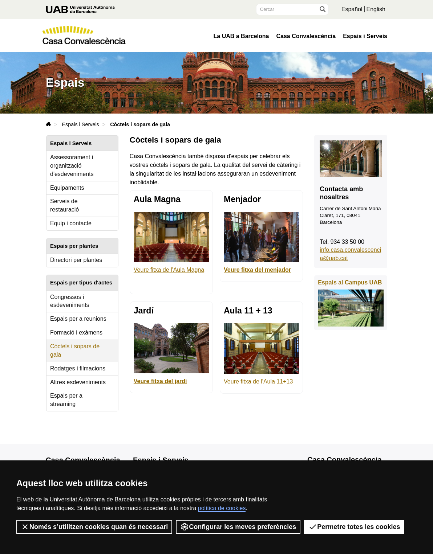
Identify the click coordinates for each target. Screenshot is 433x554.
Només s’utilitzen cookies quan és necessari (94, 526)
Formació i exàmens (76, 332)
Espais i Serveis (365, 36)
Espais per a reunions (78, 319)
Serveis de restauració (64, 205)
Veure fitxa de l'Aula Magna (169, 270)
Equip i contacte (71, 223)
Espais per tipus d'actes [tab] (81, 282)
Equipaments (67, 188)
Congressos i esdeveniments (69, 301)
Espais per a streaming (66, 400)
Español (352, 9)
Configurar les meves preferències (238, 526)
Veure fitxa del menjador (257, 270)
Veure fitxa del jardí (160, 381)
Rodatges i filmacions (77, 368)
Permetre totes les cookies (354, 526)
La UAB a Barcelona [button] (241, 36)
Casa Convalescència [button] (306, 36)
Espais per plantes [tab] (74, 246)
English (376, 9)
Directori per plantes (76, 260)
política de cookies (222, 508)
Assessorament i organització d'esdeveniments (72, 165)
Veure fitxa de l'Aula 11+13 (258, 381)
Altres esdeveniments (78, 382)
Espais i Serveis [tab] (71, 143)
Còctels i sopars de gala (75, 350)
